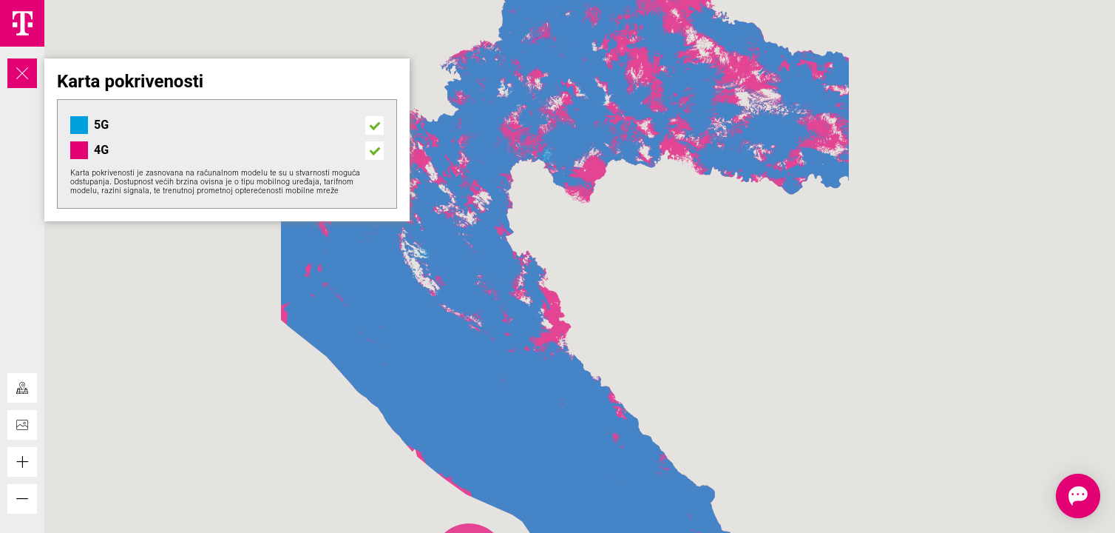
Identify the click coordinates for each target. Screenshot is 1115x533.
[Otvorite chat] (1054, 496)
